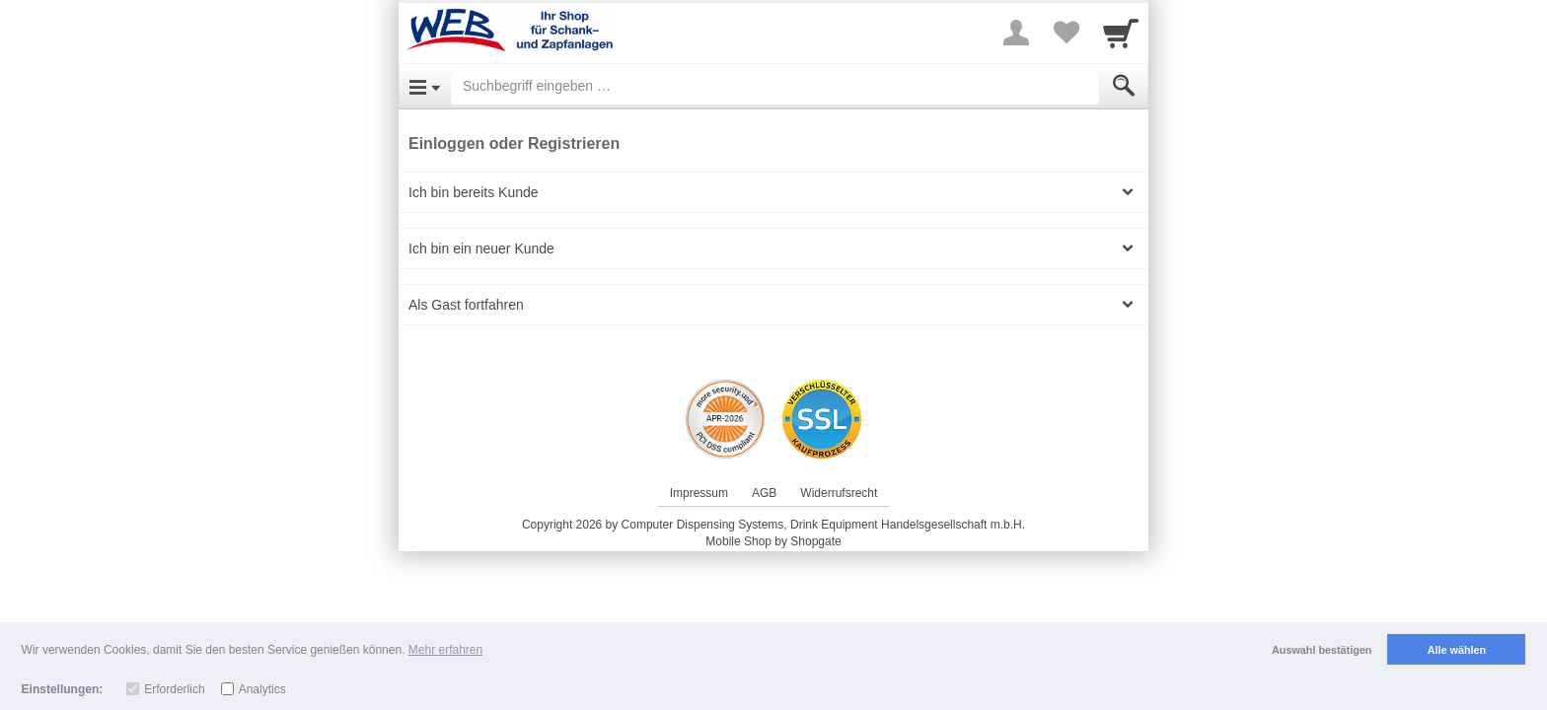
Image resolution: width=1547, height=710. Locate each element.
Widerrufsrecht (838, 493)
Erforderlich (174, 689)
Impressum (699, 493)
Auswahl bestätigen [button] (1321, 650)
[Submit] (1123, 86)
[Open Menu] (425, 86)
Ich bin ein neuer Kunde (481, 248)
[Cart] (1120, 32)
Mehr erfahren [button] (445, 650)
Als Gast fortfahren (466, 305)
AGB (764, 493)
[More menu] (1016, 32)
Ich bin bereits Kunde (473, 192)
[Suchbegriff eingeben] (775, 86)
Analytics (262, 689)
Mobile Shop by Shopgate (773, 541)
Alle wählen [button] (1457, 650)
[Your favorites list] (1065, 32)
